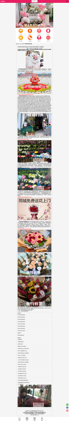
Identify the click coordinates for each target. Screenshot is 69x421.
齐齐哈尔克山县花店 (21, 323)
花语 (36, 414)
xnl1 (18, 384)
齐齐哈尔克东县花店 (21, 328)
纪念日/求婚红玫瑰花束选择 (23, 380)
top (67, 410)
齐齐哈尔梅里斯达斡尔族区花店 (26, 310)
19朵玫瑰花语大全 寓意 (22, 373)
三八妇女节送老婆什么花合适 (23, 359)
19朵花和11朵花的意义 (22, 371)
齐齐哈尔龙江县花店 (21, 330)
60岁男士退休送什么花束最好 (23, 353)
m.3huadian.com (32, 48)
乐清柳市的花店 (21, 341)
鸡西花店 (19, 332)
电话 (42, 419)
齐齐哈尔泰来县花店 (21, 326)
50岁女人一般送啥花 (21, 355)
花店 (21, 43)
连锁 (23, 43)
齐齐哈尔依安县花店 (21, 321)
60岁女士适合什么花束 (22, 364)
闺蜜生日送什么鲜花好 (22, 346)
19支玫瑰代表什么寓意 (22, 375)
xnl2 (20, 384)
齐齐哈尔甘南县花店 (21, 319)
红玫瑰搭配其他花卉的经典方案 (23, 382)
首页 (19, 419)
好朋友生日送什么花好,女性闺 (23, 348)
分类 (27, 419)
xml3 (22, 384)
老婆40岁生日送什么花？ (22, 357)
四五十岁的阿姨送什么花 (22, 350)
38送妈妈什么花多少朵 (22, 366)
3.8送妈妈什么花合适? (22, 368)
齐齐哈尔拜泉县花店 (21, 317)
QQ (67, 407)
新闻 (33, 414)
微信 (67, 405)
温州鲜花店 (20, 339)
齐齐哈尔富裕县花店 (24, 311)
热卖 (34, 419)
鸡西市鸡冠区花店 (21, 335)
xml (38, 414)
